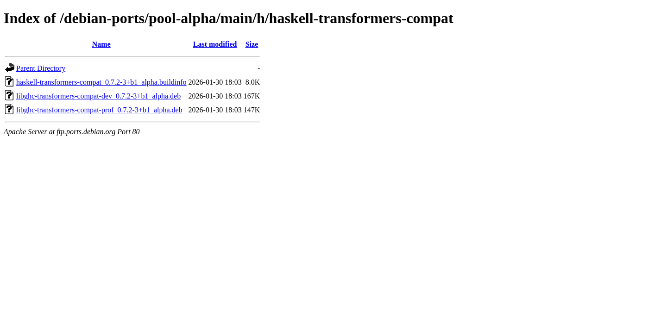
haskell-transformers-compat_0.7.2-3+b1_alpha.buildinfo (101, 82)
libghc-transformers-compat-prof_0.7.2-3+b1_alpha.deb (99, 110)
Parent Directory (40, 68)
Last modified (215, 44)
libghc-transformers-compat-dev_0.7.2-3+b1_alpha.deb (98, 96)
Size (251, 44)
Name (101, 44)
